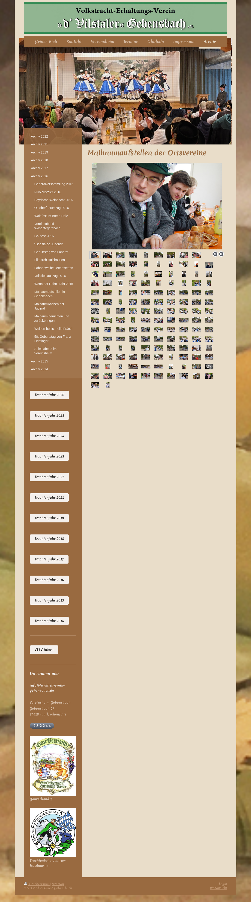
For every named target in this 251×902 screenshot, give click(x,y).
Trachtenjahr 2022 (49, 477)
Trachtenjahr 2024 (49, 436)
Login (223, 884)
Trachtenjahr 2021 (49, 497)
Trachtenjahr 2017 (49, 559)
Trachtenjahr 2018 (49, 538)
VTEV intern (44, 649)
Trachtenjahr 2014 (49, 621)
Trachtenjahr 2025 (49, 415)
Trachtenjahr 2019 (49, 518)
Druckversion (37, 884)
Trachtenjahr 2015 (49, 600)
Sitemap (58, 884)
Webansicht (218, 888)
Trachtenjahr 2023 (49, 456)
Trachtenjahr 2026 (49, 395)
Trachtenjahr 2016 (49, 579)
